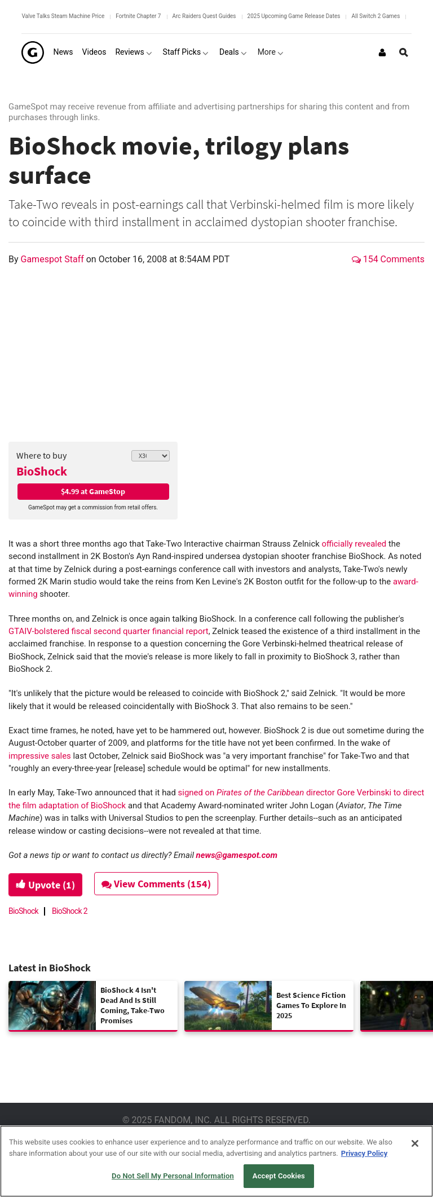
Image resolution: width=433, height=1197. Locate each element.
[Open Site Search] (404, 52)
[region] (216, 1161)
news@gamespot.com (236, 855)
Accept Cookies (279, 1176)
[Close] (415, 1143)
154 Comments (388, 259)
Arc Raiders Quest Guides (204, 16)
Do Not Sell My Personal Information (173, 1176)
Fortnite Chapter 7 (138, 16)
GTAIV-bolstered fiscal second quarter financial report (108, 631)
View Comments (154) (156, 883)
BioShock (41, 471)
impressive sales (39, 756)
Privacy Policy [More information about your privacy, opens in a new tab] (364, 1153)
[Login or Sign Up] (382, 52)
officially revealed (354, 544)
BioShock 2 (69, 911)
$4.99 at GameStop (93, 491)
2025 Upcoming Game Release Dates (294, 16)
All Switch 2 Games (375, 16)
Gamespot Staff (53, 259)
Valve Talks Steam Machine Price (62, 16)
